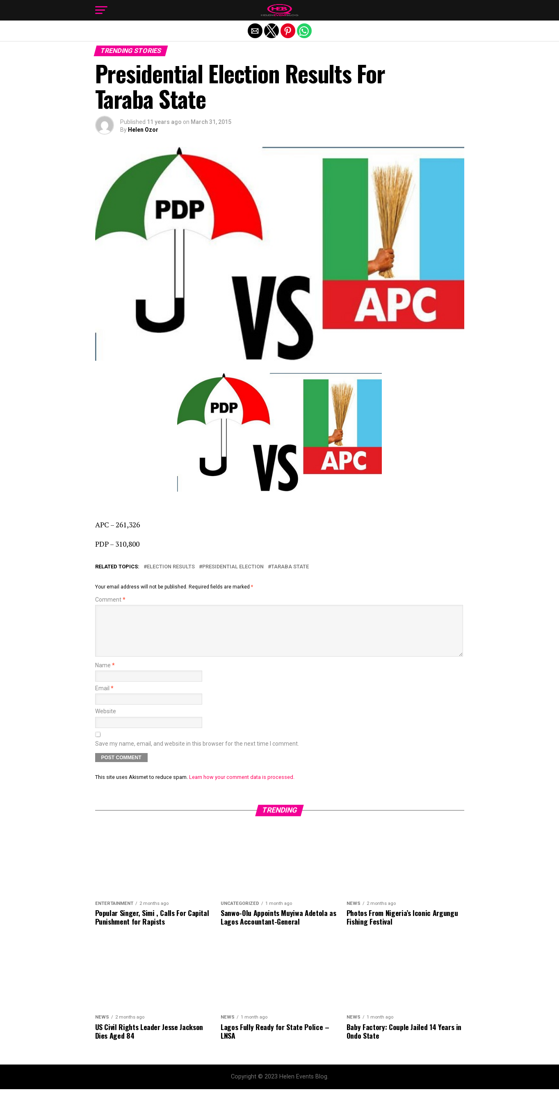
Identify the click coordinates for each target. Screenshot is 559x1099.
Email (104, 698)
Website (105, 721)
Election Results (171, 567)
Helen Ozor (143, 129)
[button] (101, 10)
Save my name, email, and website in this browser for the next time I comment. (197, 754)
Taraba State (290, 567)
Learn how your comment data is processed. (241, 787)
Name (105, 675)
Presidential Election (233, 567)
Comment (110, 600)
